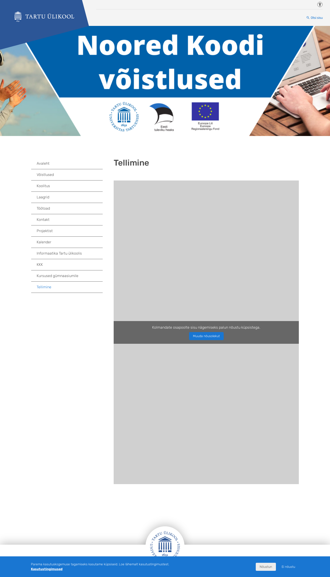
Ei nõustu (288, 567)
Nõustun (266, 567)
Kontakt (43, 219)
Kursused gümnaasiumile (57, 276)
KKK (40, 264)
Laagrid (43, 197)
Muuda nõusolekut (206, 336)
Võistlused (45, 174)
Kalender (44, 242)
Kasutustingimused (47, 569)
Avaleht (43, 163)
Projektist (45, 231)
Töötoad (43, 208)
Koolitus (43, 186)
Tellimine (44, 287)
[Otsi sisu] (314, 18)
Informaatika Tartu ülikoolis (59, 253)
